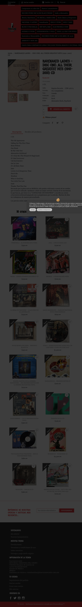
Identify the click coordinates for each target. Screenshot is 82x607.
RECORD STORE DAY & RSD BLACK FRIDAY (37, 13)
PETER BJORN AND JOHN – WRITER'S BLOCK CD (24, 346)
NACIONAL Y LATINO (29, 22)
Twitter (16, 598)
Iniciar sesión (14, 583)
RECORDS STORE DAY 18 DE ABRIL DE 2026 (57, 36)
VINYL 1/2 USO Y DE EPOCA (66, 31)
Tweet (57, 123)
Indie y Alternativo (61, 13)
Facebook (12, 598)
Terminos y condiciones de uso (23, 548)
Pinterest (62, 123)
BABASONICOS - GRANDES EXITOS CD (57, 381)
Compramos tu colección (30, 8)
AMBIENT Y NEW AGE (29, 41)
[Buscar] (65, 2)
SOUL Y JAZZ (67, 22)
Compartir (52, 123)
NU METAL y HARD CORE (46, 18)
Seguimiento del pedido (18, 580)
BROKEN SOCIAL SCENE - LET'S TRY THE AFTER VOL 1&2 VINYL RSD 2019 (57, 490)
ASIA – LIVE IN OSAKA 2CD (58, 243)
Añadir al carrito (60, 109)
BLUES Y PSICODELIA (29, 27)
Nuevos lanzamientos (19, 537)
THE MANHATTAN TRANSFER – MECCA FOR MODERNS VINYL (24, 455)
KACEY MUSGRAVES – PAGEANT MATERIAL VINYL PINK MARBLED (57, 311)
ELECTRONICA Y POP (60, 27)
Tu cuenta (13, 577)
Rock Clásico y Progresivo (67, 18)
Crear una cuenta (16, 586)
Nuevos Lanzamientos (49, 8)
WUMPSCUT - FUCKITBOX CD (57, 454)
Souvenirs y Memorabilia (31, 36)
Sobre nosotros (17, 550)
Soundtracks (43, 22)
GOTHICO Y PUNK (28, 31)
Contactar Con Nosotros (11, 3)
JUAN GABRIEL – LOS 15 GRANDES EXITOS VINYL (24, 419)
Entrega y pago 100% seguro (22, 553)
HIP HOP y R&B (45, 27)
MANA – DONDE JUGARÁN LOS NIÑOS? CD (24, 276)
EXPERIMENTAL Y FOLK (46, 31)
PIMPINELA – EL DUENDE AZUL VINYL (24, 243)
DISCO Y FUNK (55, 22)
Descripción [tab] (17, 132)
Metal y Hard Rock (28, 18)
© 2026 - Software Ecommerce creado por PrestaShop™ (41, 604)
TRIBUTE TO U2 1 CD (57, 418)
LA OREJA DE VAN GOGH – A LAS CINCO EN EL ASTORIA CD (24, 311)
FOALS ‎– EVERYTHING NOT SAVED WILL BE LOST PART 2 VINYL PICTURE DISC (57, 346)
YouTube (20, 598)
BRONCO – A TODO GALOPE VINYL (57, 276)
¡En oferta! (15, 534)
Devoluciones (16, 545)
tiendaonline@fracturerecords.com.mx (43, 572)
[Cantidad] (44, 109)
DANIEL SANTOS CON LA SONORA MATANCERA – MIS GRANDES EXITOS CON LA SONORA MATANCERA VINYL (24, 383)
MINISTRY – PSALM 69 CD (24, 489)
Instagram (25, 598)
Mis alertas (13, 589)
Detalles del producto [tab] (33, 132)
